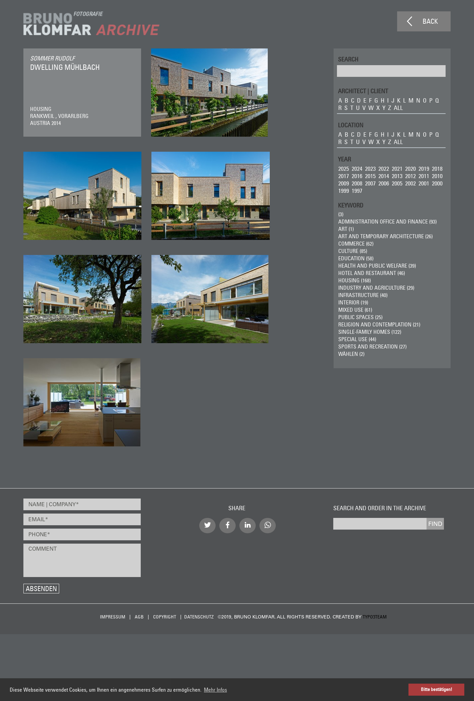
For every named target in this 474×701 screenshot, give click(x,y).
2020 (410, 168)
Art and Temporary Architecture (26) (385, 236)
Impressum (112, 617)
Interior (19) (353, 302)
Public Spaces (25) (360, 317)
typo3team (375, 617)
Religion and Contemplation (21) (379, 324)
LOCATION (350, 124)
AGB (139, 617)
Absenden (41, 588)
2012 (410, 176)
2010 (437, 176)
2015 (370, 176)
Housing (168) (354, 280)
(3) (340, 214)
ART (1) (346, 229)
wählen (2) (351, 353)
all (398, 108)
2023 (370, 168)
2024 (357, 168)
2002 (410, 183)
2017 (343, 176)
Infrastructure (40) (362, 295)
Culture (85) (352, 251)
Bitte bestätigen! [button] (436, 689)
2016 (357, 176)
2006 (383, 183)
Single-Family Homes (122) (369, 331)
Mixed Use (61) (355, 309)
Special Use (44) (357, 339)
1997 (357, 190)
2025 (343, 168)
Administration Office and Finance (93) (387, 221)
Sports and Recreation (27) (372, 346)
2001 (424, 183)
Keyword (350, 204)
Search (348, 58)
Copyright (164, 617)
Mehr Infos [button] (215, 689)
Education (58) (355, 258)
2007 (370, 183)
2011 (424, 176)
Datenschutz (199, 617)
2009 (343, 183)
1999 (343, 190)
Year (344, 158)
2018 (437, 168)
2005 (397, 183)
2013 (397, 176)
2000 (437, 183)
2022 (383, 168)
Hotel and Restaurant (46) (371, 273)
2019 (424, 168)
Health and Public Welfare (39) (377, 265)
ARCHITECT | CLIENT (363, 90)
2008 (357, 183)
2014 (383, 176)
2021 (397, 168)
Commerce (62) (355, 243)
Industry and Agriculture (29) (376, 287)
